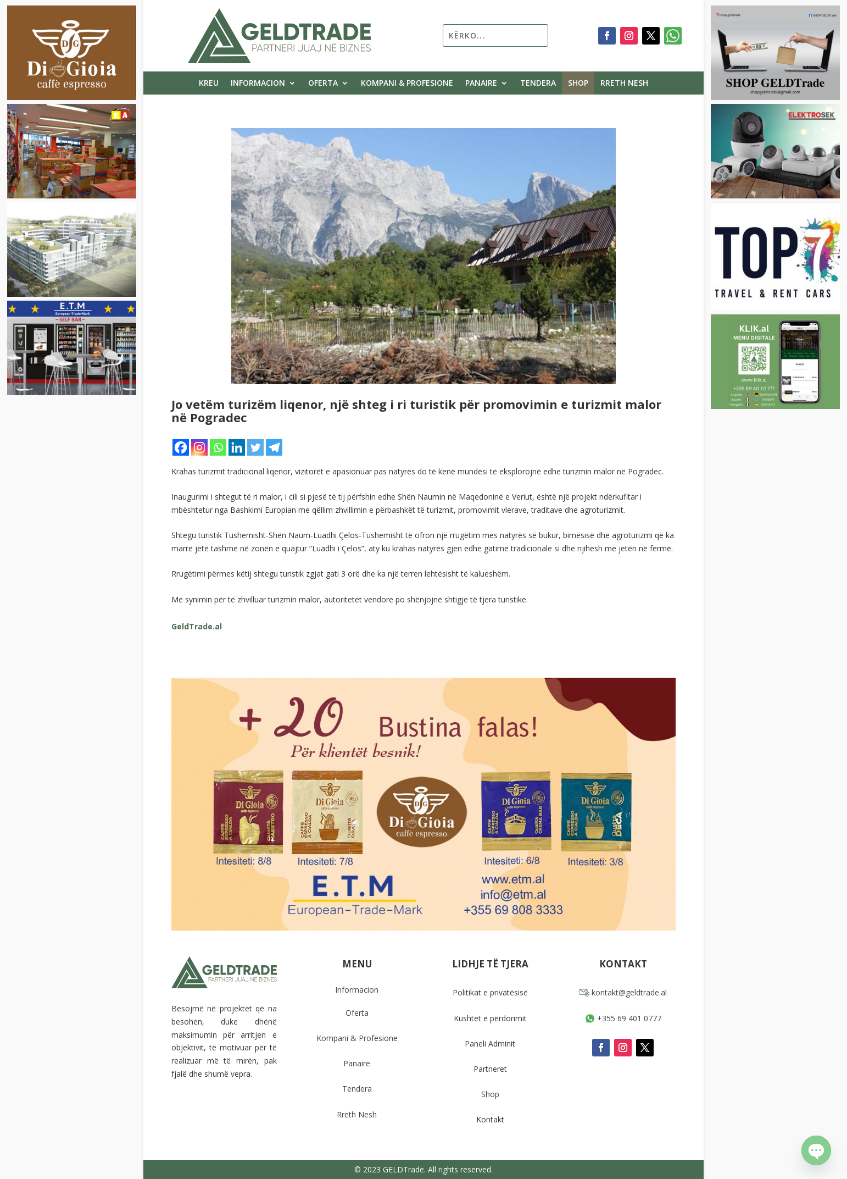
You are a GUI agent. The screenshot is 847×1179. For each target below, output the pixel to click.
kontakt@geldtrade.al (623, 992)
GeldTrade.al (196, 626)
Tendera (538, 83)
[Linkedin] (237, 447)
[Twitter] (255, 447)
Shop (578, 83)
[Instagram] (199, 447)
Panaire (481, 83)
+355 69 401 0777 (623, 1018)
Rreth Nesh (624, 83)
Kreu (209, 83)
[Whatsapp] (218, 447)
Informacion (258, 83)
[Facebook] (180, 447)
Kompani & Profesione (407, 83)
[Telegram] (274, 447)
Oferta (323, 83)
